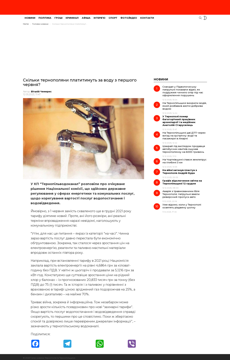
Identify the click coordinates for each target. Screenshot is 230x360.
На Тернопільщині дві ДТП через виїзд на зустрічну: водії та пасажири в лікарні (183, 133)
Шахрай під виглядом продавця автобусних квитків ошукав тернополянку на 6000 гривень (183, 147)
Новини (30, 16)
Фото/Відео (128, 16)
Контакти (147, 16)
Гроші (58, 16)
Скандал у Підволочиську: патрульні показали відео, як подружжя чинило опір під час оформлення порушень (182, 89)
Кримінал (72, 16)
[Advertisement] (115, 47)
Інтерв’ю (99, 16)
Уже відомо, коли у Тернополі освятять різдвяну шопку (181, 204)
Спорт (113, 16)
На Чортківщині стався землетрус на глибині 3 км (184, 159)
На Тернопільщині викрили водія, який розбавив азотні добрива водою (184, 104)
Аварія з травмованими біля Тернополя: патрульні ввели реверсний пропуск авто (181, 192)
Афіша (86, 16)
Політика (44, 16)
